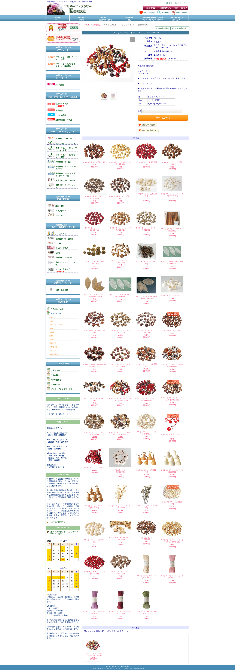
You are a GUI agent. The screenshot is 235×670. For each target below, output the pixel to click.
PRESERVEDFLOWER (153, 18)
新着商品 (97, 25)
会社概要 (168, 3)
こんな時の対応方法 (57, 522)
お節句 (51, 328)
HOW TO (105, 18)
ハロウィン (53, 347)
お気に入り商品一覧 (148, 130)
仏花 (51, 317)
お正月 (51, 321)
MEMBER (129, 18)
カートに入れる (163, 118)
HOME (57, 18)
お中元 (51, 339)
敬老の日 (52, 343)
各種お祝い (53, 354)
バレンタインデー (56, 325)
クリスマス (53, 350)
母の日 (51, 332)
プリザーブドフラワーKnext (119, 668)
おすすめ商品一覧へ (180, 28)
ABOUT (81, 18)
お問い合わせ (180, 3)
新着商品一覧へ (162, 28)
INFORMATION (177, 18)
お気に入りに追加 (148, 125)
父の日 (51, 336)
